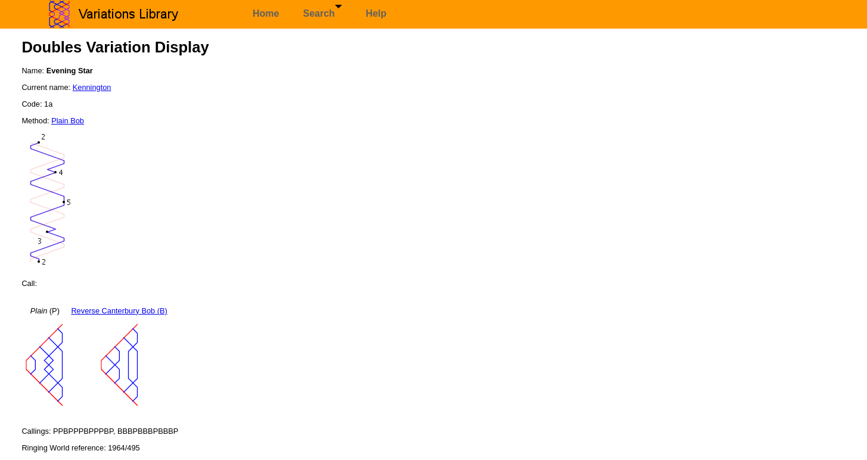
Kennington (92, 87)
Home (266, 13)
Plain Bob (67, 120)
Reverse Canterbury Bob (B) (119, 310)
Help (376, 13)
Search (322, 11)
